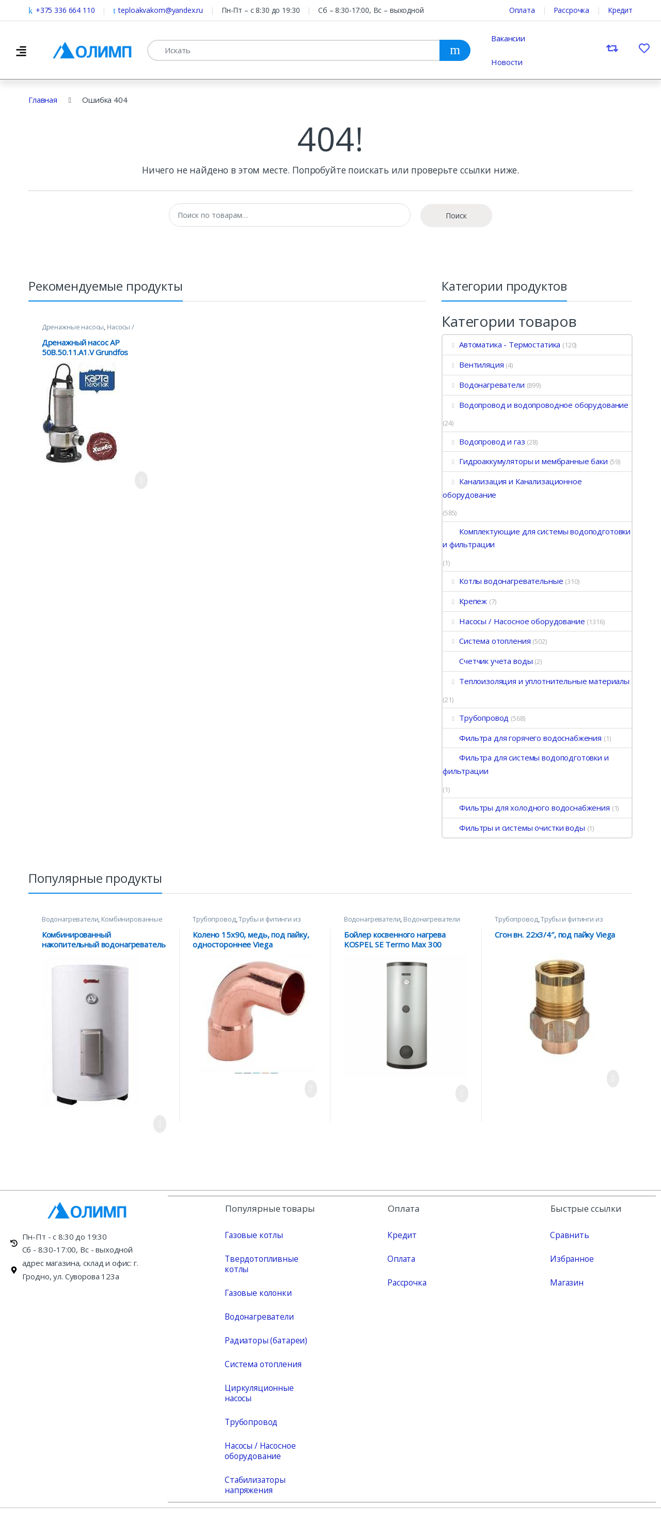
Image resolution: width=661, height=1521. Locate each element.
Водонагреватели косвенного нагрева (402, 922)
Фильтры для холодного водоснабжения (526, 807)
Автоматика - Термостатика (501, 344)
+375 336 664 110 (61, 10)
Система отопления (486, 641)
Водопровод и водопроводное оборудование (535, 405)
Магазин (565, 1282)
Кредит (620, 10)
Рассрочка (572, 10)
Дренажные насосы (73, 326)
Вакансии (508, 38)
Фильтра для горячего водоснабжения (522, 738)
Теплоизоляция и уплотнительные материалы (536, 681)
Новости (507, 62)
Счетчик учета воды (487, 661)
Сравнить (567, 1234)
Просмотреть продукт (141, 480)
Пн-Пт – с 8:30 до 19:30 (261, 10)
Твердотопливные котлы (271, 1258)
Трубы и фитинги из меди (247, 922)
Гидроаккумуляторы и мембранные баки (525, 461)
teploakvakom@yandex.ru (158, 10)
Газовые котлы (252, 1234)
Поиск (456, 215)
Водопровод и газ (484, 441)
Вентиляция (473, 364)
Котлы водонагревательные (503, 581)
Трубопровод (476, 717)
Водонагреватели (484, 384)
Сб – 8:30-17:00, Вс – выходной (371, 10)
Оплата (522, 10)
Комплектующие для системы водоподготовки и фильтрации (537, 538)
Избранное (570, 1258)
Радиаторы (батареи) (264, 1329)
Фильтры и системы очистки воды (514, 827)
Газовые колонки (256, 1282)
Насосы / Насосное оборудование (88, 330)
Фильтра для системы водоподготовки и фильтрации (526, 764)
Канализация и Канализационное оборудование (512, 488)
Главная (42, 99)
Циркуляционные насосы (271, 1377)
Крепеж (465, 601)
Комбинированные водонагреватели (102, 922)
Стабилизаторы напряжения (253, 1463)
